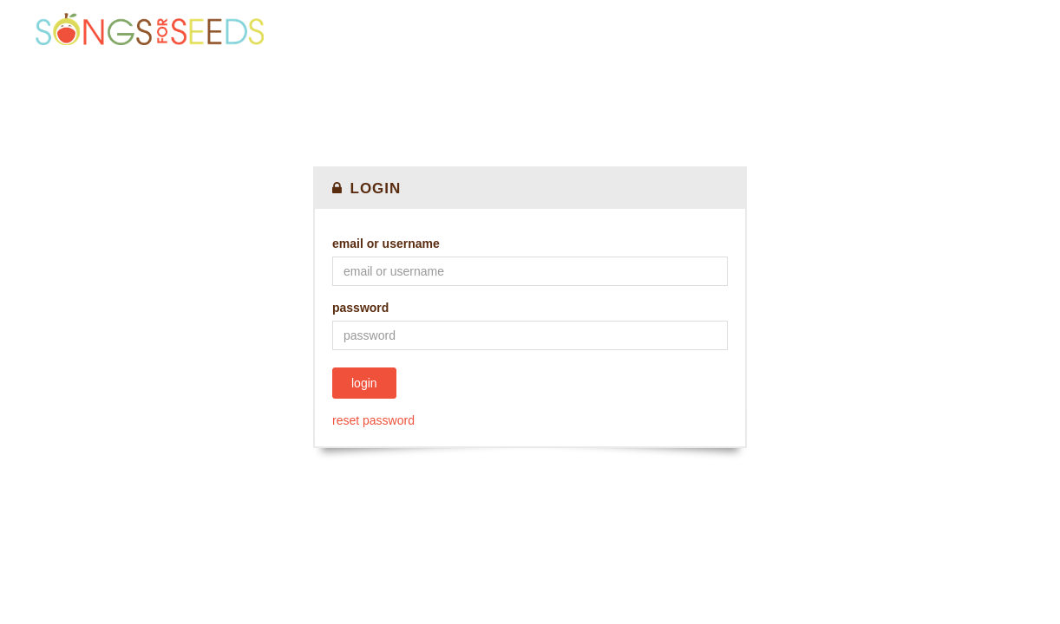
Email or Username (386, 243)
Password (360, 308)
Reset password (373, 420)
